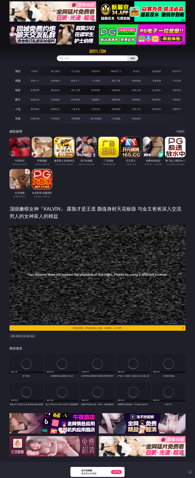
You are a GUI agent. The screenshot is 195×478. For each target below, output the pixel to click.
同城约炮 (35, 118)
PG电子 (35, 71)
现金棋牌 (156, 71)
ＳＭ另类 (176, 80)
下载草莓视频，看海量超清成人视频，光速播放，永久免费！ (128, 328)
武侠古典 (95, 109)
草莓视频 (75, 118)
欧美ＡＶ (75, 80)
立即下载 (116, 472)
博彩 (18, 71)
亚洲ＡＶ (35, 80)
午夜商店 (55, 118)
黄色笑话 (156, 109)
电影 (18, 90)
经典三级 (136, 90)
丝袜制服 (136, 80)
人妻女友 (75, 109)
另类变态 (176, 90)
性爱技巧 (176, 109)
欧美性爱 (95, 90)
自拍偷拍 (55, 80)
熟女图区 (156, 99)
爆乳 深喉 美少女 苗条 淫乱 (22, 336)
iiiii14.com (97, 51)
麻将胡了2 (116, 71)
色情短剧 (136, 118)
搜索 (133, 58)
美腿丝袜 (116, 99)
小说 (18, 109)
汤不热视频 (95, 118)
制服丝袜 (116, 90)
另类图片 (176, 99)
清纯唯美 (136, 99)
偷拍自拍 (55, 90)
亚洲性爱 (35, 90)
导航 (18, 118)
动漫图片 (95, 99)
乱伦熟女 (156, 90)
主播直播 (156, 80)
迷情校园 (116, 109)
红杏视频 (116, 118)
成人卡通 (75, 90)
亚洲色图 (55, 99)
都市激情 (35, 109)
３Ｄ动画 (95, 80)
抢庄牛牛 (176, 71)
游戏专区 (95, 71)
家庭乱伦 (55, 109)
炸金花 (136, 71)
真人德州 (55, 71)
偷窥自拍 (35, 99)
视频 (18, 80)
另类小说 (136, 109)
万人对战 (75, 71)
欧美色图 (75, 99)
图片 (18, 99)
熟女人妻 (116, 80)
